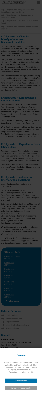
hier (32, 372)
